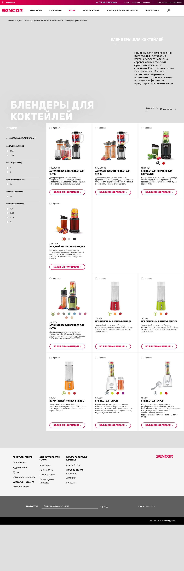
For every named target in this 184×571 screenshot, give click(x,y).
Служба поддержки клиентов (137, 2)
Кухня (16, 533)
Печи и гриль (46, 531)
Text (106, 569)
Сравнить (56, 190)
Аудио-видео (20, 529)
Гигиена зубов (47, 536)
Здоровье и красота (23, 543)
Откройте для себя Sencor (170, 2)
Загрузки (70, 539)
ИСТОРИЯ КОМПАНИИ (106, 2)
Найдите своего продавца (74, 533)
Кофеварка (45, 526)
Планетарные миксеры (46, 543)
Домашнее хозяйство (24, 538)
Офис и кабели (20, 548)
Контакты (71, 544)
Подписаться (145, 568)
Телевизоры (19, 524)
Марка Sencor (73, 526)
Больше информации (66, 254)
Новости (32, 568)
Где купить (10, 2)
